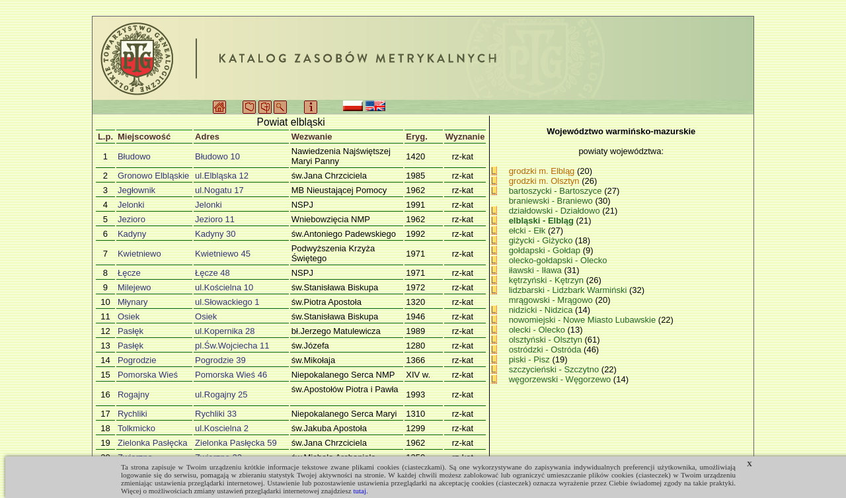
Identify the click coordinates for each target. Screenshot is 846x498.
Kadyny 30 (215, 234)
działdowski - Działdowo (556, 211)
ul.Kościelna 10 (224, 287)
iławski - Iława (536, 270)
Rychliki (132, 414)
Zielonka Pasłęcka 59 (236, 443)
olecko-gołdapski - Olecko (558, 260)
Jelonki (131, 205)
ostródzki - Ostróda (546, 349)
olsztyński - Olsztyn (547, 340)
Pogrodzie (137, 360)
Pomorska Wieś (148, 375)
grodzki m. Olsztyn (544, 181)
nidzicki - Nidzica (542, 310)
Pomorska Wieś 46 (231, 375)
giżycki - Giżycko (542, 240)
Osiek (128, 316)
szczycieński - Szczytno (555, 369)
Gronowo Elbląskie (153, 176)
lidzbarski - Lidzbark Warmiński (569, 290)
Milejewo (134, 287)
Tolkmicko (136, 428)
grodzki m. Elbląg (542, 171)
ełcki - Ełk (528, 230)
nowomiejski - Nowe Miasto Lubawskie (583, 320)
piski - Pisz (531, 359)
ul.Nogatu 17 (219, 190)
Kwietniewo (139, 254)
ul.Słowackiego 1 (227, 302)
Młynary (133, 302)
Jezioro (131, 219)
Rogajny (133, 394)
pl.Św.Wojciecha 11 (232, 346)
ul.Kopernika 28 (224, 331)
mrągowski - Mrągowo (552, 300)
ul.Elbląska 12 (222, 176)
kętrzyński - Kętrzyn (547, 280)
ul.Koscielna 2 (222, 428)
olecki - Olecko (538, 330)
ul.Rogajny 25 (221, 394)
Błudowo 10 (217, 156)
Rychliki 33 (216, 414)
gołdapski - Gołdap (546, 250)
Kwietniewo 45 (222, 254)
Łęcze (129, 273)
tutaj (359, 491)
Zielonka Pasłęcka (153, 443)
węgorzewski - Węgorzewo (561, 379)
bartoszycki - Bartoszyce (557, 191)
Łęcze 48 (212, 273)
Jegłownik (136, 190)
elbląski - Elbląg (542, 221)
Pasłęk (130, 331)
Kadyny (132, 234)
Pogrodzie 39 (220, 360)
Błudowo (134, 156)
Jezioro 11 (215, 219)
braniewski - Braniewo (552, 201)
